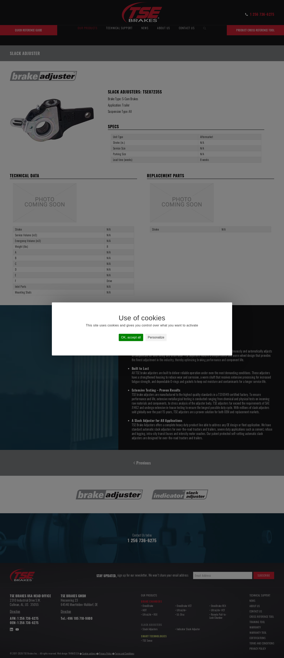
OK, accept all (131, 337)
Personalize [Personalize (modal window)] (156, 337)
